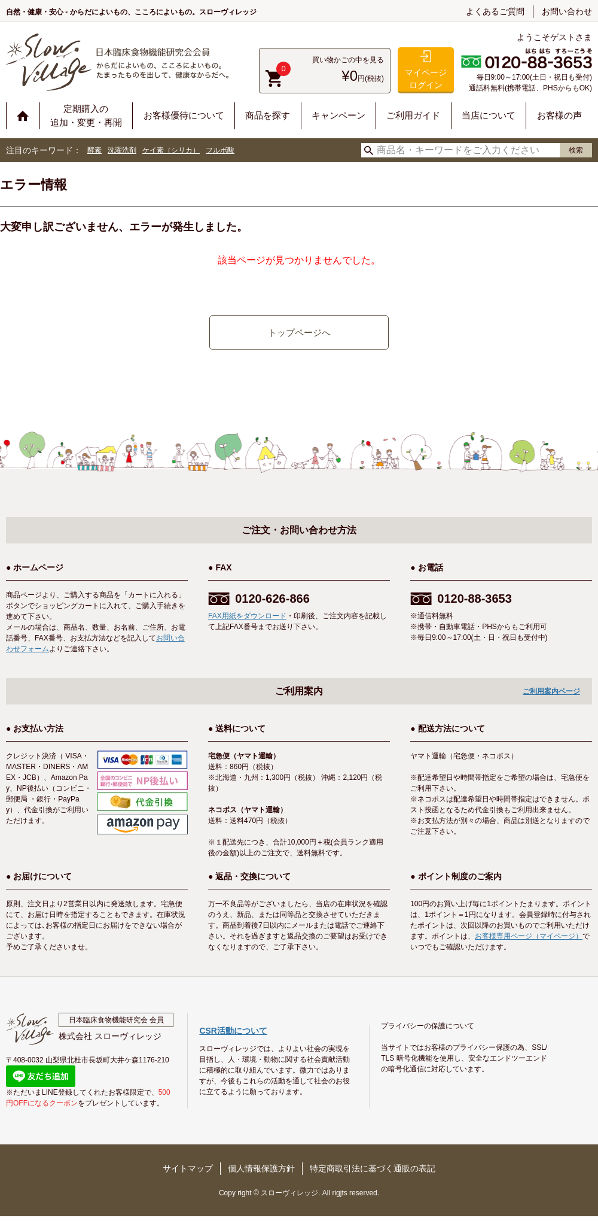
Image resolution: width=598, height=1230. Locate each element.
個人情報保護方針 (261, 1168)
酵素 (94, 150)
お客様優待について (184, 115)
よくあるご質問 (495, 11)
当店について (488, 115)
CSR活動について (233, 1030)
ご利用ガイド (413, 115)
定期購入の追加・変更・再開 (86, 115)
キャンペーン (338, 115)
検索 (576, 150)
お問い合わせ (567, 11)
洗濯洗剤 (122, 150)
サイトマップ (188, 1168)
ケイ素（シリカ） (171, 150)
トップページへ (299, 332)
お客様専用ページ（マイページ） (528, 936)
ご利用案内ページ (551, 691)
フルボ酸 (220, 150)
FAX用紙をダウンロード (247, 616)
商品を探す (267, 115)
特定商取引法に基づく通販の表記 (372, 1168)
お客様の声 (559, 115)
